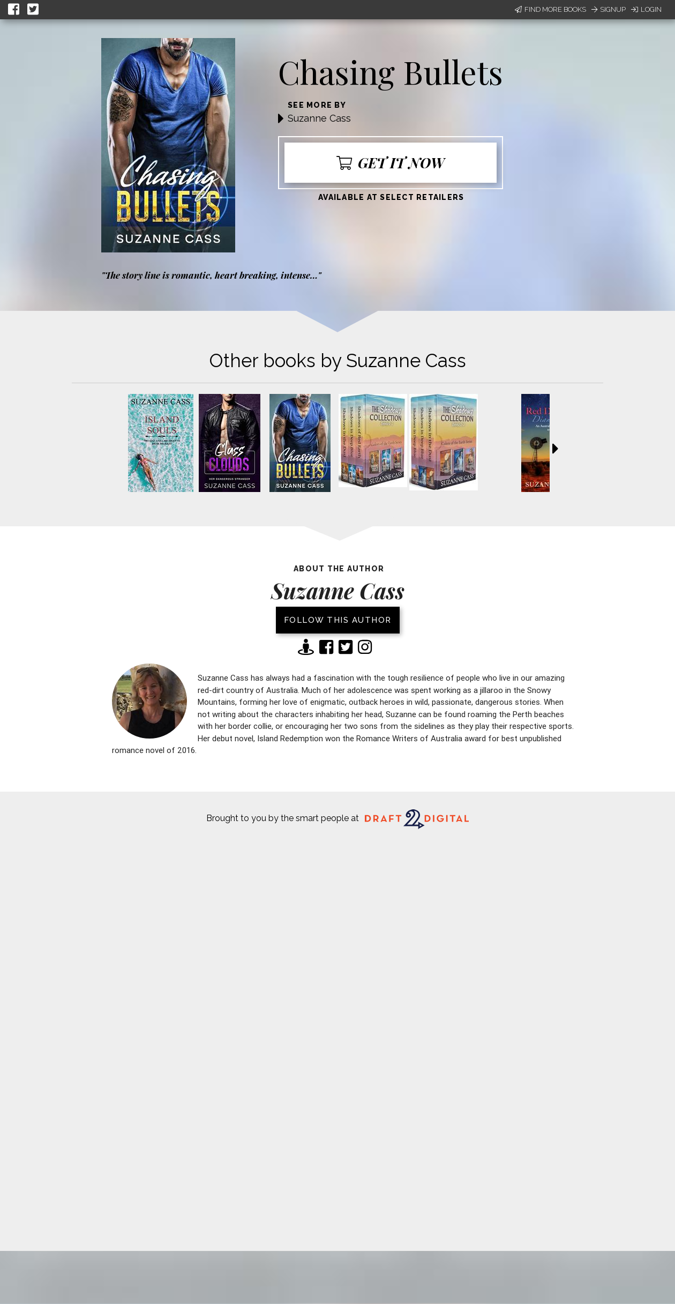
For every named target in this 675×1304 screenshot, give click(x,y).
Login (646, 9)
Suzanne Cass (319, 118)
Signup (608, 9)
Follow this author (338, 620)
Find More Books (550, 9)
